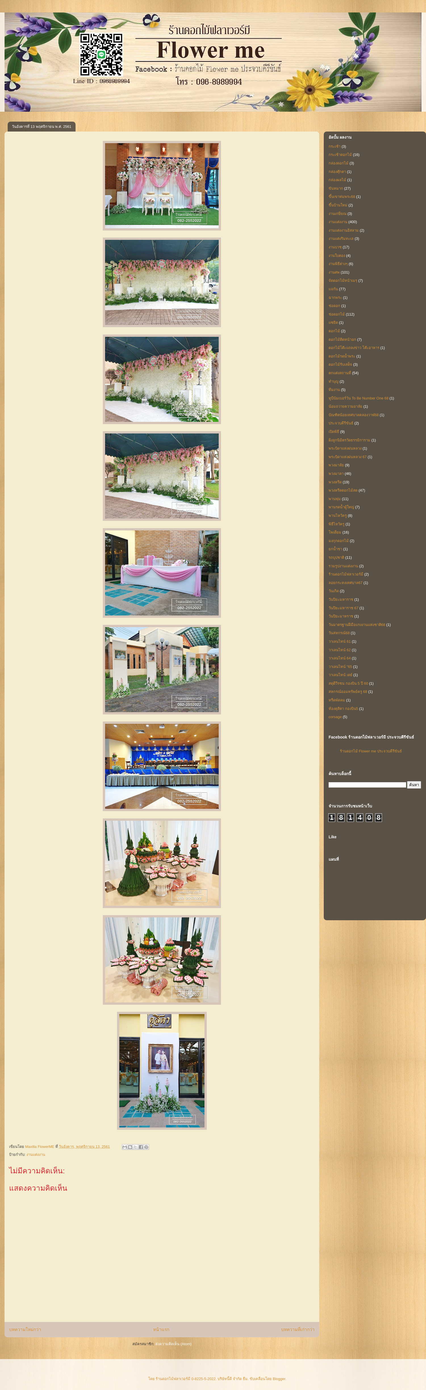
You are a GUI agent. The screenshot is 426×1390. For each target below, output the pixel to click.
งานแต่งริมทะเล (341, 238)
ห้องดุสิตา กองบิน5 (343, 708)
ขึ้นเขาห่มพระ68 (342, 196)
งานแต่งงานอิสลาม (344, 230)
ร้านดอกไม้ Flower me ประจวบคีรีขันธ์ (371, 751)
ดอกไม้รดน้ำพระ (342, 356)
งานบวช (335, 247)
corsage (335, 717)
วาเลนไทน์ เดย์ (340, 675)
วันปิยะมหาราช (341, 599)
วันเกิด (334, 591)
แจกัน (333, 289)
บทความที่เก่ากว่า (298, 1329)
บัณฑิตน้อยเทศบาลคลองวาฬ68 (354, 415)
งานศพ (334, 272)
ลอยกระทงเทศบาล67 (345, 583)
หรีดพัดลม (337, 700)
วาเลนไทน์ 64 (340, 658)
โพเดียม (335, 532)
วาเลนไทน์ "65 (340, 667)
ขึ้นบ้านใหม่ (338, 205)
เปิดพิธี (334, 432)
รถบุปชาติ (336, 557)
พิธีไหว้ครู (336, 524)
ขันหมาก (336, 188)
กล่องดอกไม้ (338, 163)
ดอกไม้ (334, 331)
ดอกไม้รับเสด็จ (340, 364)
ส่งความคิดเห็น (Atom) (173, 1344)
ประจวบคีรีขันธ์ (341, 423)
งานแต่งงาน (35, 1154)
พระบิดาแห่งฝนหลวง (345, 448)
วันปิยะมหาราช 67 (343, 608)
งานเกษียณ (337, 213)
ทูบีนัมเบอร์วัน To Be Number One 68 (359, 398)
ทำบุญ (334, 381)
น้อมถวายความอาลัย (345, 406)
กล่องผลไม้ (337, 180)
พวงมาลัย (336, 465)
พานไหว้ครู (338, 515)
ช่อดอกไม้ (337, 314)
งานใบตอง (337, 255)
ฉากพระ (335, 297)
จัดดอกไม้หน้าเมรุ (343, 280)
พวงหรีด (335, 482)
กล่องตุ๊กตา (337, 172)
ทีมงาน (334, 390)
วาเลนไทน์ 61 (340, 641)
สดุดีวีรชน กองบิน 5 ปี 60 (348, 683)
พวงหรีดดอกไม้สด (343, 490)
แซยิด (333, 322)
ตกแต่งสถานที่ (340, 373)
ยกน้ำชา (335, 549)
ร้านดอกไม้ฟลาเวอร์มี (346, 574)
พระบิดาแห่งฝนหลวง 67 (348, 457)
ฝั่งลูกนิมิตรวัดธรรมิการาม (349, 440)
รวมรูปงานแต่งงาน (343, 566)
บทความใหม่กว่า (25, 1329)
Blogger (279, 1379)
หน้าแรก (161, 1329)
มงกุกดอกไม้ (339, 541)
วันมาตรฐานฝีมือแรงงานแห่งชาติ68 (357, 625)
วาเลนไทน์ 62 (340, 650)
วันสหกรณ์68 (339, 633)
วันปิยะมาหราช (341, 616)
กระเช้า (335, 146)
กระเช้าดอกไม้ (340, 155)
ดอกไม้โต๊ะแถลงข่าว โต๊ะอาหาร (354, 348)
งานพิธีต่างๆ (338, 264)
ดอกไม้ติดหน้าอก (342, 339)
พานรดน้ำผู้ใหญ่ (341, 507)
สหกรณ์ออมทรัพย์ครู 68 (348, 691)
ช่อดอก (334, 306)
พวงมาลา (336, 473)
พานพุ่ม (335, 499)
